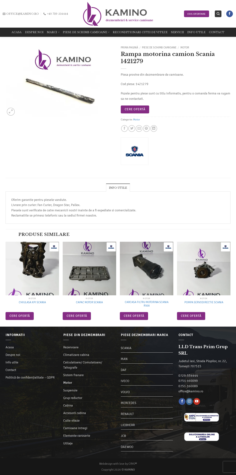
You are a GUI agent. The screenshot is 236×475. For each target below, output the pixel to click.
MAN (124, 359)
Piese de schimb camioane (86, 32)
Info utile (196, 32)
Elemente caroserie (76, 436)
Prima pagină (129, 47)
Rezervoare (71, 347)
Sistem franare (73, 375)
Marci (53, 32)
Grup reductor (72, 398)
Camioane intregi (75, 428)
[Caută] (218, 13)
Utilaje (68, 443)
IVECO (125, 381)
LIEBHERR (128, 425)
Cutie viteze (71, 420)
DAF (123, 370)
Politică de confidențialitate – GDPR (30, 377)
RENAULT (127, 414)
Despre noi (34, 32)
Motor (184, 47)
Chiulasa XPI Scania (32, 302)
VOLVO (125, 392)
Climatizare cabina (76, 355)
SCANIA (126, 348)
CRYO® (133, 464)
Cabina (68, 405)
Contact (216, 32)
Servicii (177, 32)
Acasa (17, 32)
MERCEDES (128, 403)
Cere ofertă (135, 109)
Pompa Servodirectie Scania (203, 302)
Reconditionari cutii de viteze (140, 32)
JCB (123, 436)
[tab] (118, 188)
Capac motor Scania (89, 302)
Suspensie (70, 390)
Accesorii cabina (74, 413)
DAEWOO (127, 447)
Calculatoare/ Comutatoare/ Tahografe (82, 365)
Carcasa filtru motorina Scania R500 (147, 303)
